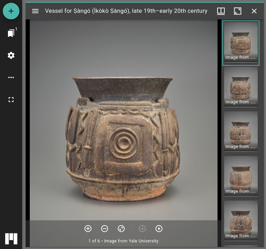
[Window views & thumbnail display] (221, 11)
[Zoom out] (104, 228)
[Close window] (254, 11)
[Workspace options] (11, 77)
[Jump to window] (11, 33)
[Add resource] (11, 11)
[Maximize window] (237, 11)
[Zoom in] (88, 228)
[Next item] (159, 228)
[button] (241, 43)
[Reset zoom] (121, 228)
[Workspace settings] (11, 55)
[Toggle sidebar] (35, 11)
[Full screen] (11, 99)
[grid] (242, 133)
